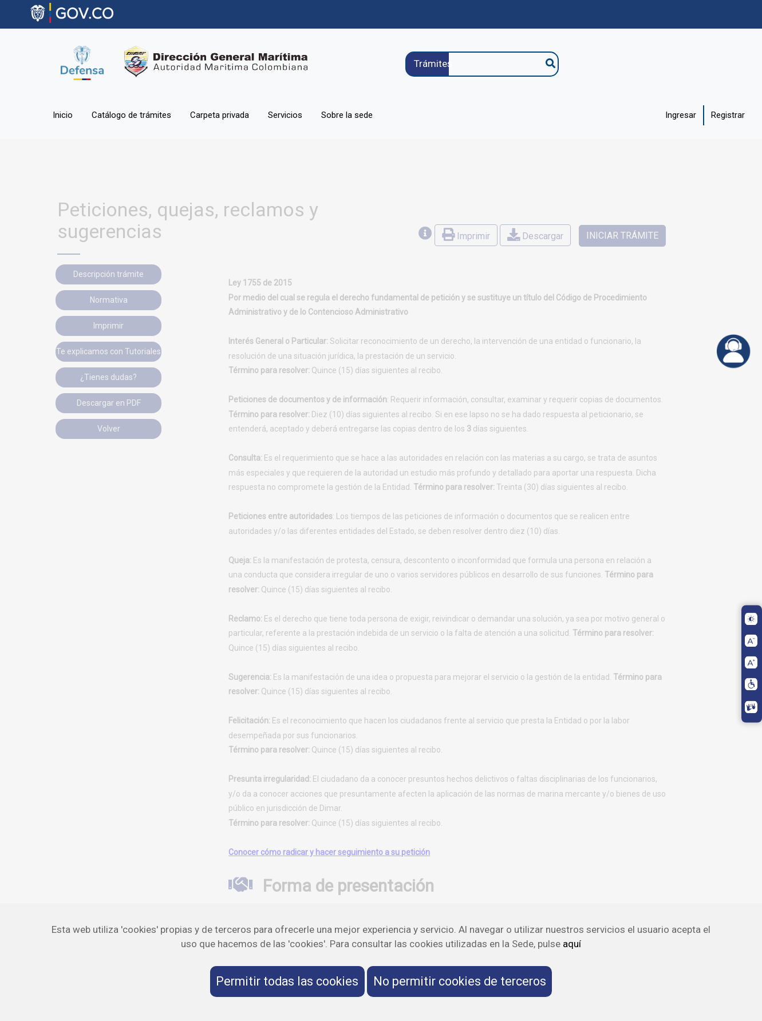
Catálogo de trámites (131, 115)
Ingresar (680, 115)
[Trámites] (476, 64)
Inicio (63, 115)
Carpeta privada (219, 115)
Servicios (285, 115)
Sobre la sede (347, 115)
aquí (572, 943)
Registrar (728, 115)
